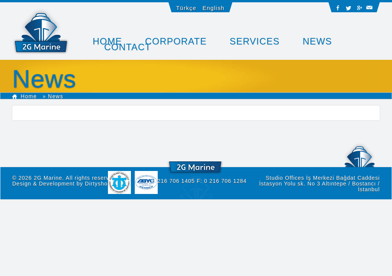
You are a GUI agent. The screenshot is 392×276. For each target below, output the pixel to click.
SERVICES (255, 41)
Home (24, 96)
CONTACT (127, 47)
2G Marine (48, 178)
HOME (107, 41)
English (214, 8)
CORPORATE (176, 41)
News (317, 41)
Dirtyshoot (99, 184)
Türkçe (186, 8)
